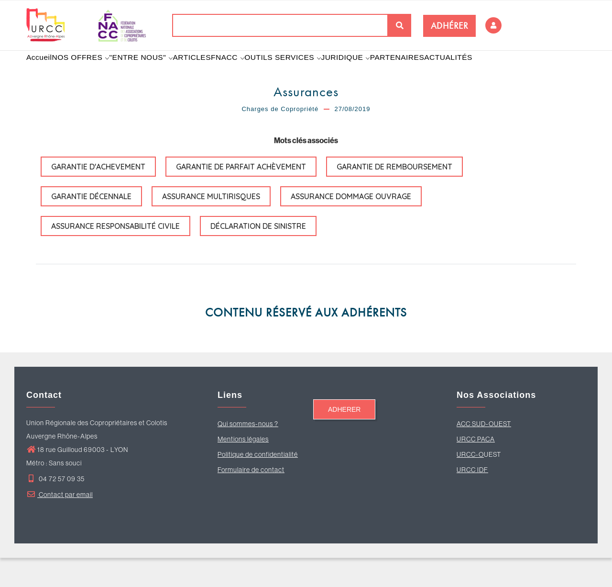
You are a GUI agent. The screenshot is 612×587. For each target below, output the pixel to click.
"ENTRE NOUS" (154, 72)
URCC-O (470, 483)
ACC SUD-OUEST (484, 453)
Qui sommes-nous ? (248, 453)
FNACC (251, 72)
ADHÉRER (450, 26)
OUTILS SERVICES (311, 72)
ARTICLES (209, 72)
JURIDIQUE (377, 72)
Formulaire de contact (251, 499)
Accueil (43, 72)
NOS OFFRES (89, 72)
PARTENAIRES (434, 72)
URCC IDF (472, 499)
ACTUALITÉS (489, 72)
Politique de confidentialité (258, 483)
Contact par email (59, 523)
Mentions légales (243, 468)
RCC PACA (478, 468)
